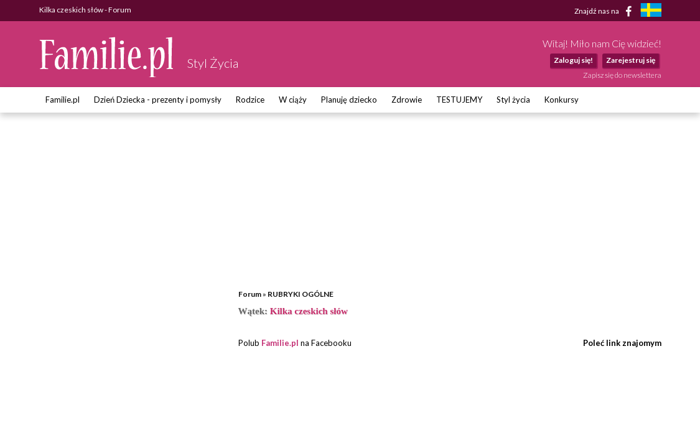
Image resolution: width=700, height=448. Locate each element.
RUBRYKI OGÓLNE (301, 294)
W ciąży (293, 100)
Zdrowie (406, 100)
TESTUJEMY (459, 100)
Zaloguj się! (573, 60)
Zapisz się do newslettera (622, 75)
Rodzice (250, 100)
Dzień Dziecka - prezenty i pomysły (158, 100)
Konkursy (561, 100)
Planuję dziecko (349, 100)
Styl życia (513, 100)
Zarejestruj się (630, 60)
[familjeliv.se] (650, 11)
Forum (249, 294)
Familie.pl (62, 100)
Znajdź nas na (605, 11)
